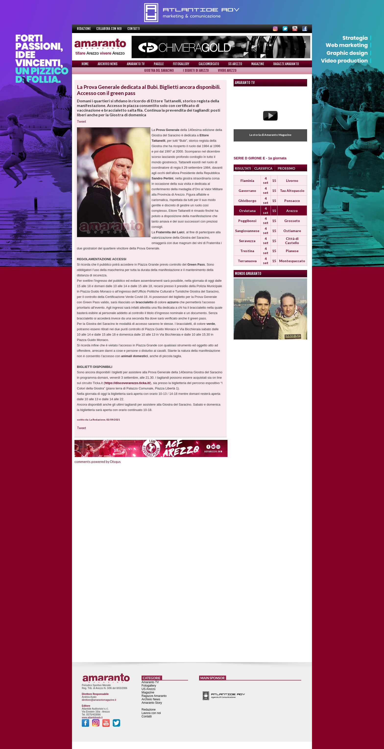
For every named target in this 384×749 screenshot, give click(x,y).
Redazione (84, 29)
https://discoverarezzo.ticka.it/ (127, 383)
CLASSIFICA (263, 168)
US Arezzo (149, 689)
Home (85, 64)
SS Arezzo (235, 64)
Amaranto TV (135, 64)
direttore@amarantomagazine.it (99, 700)
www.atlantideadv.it (92, 717)
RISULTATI (243, 168)
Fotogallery (181, 64)
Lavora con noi (151, 713)
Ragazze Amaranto (286, 64)
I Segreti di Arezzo (196, 70)
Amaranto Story (152, 702)
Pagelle (159, 64)
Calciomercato (209, 64)
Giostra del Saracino (159, 70)
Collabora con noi (109, 29)
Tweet (81, 121)
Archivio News (108, 64)
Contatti (133, 29)
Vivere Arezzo (227, 70)
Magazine (257, 64)
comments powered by (97, 461)
